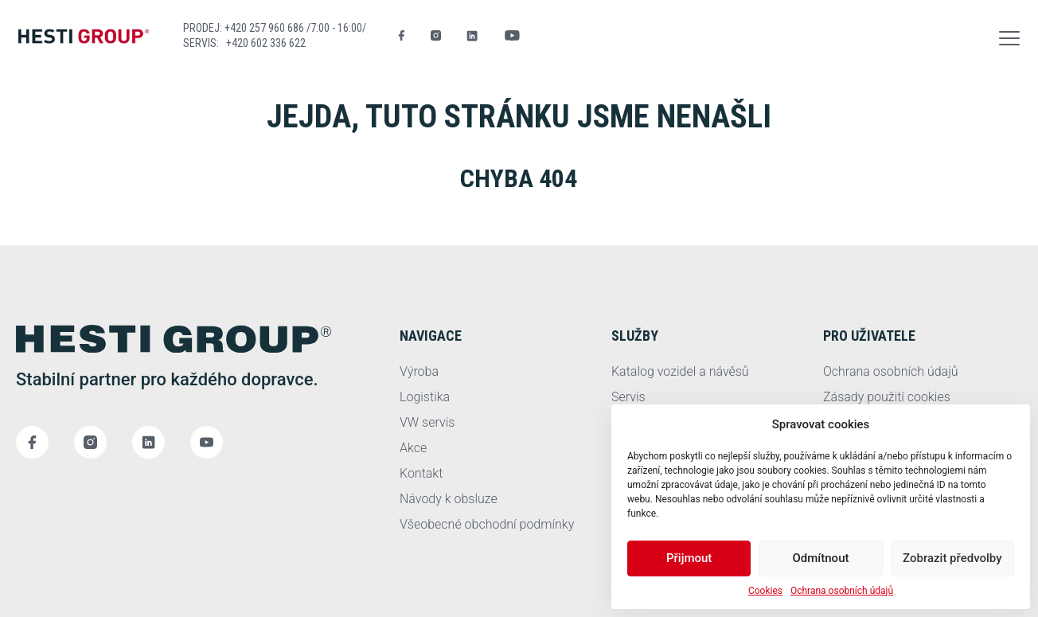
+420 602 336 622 (266, 43)
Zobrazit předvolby (952, 558)
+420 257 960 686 (265, 27)
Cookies (765, 590)
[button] (1009, 35)
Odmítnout (821, 558)
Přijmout (689, 558)
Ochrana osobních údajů (841, 590)
